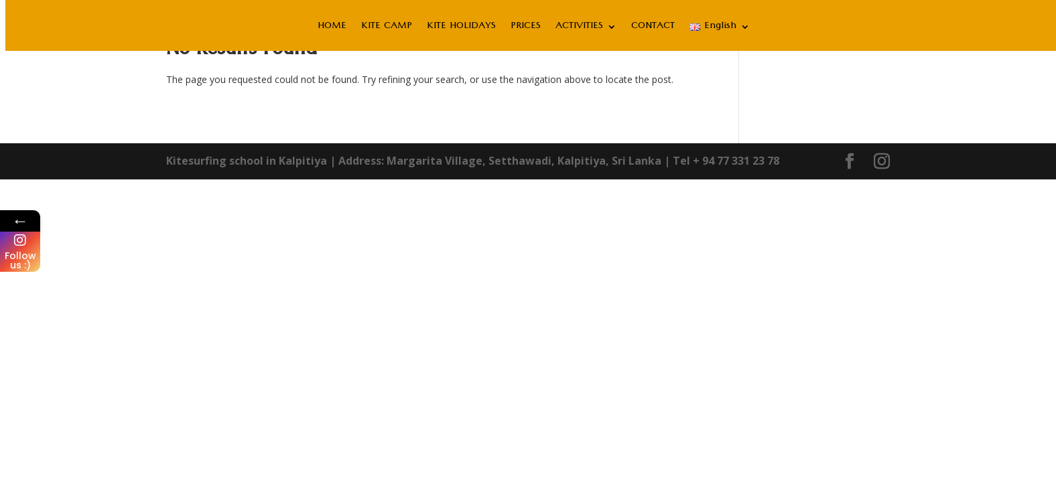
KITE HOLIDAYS (461, 29)
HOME (332, 29)
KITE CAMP (386, 29)
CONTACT (653, 29)
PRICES (526, 29)
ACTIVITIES (579, 29)
